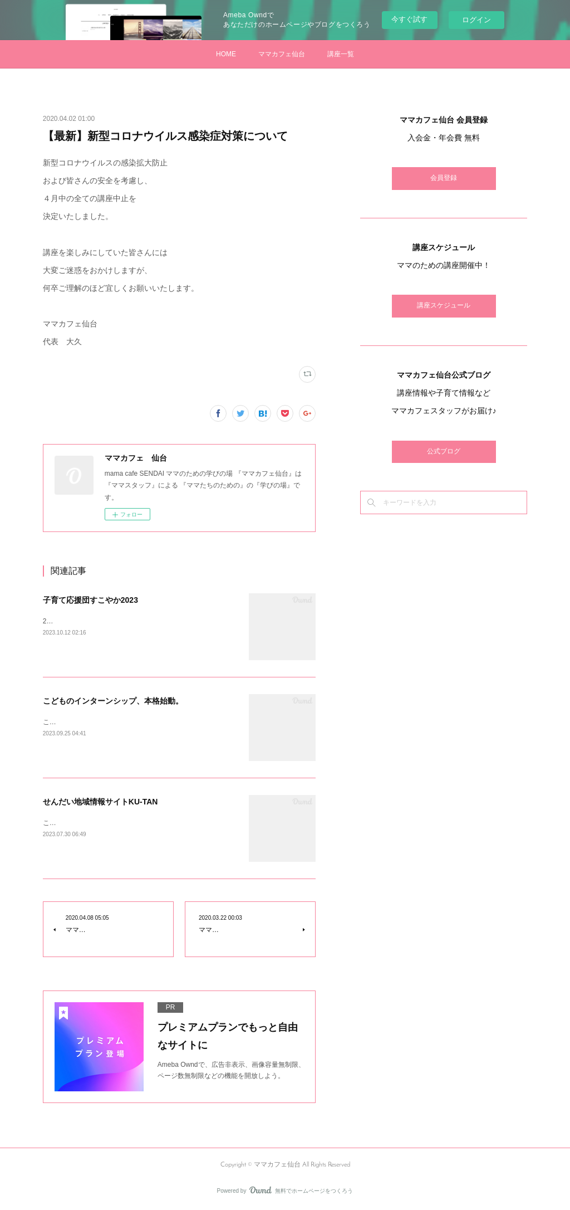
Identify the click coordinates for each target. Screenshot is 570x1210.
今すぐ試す (409, 19)
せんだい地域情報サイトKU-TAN (100, 801)
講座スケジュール (443, 305)
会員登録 (443, 178)
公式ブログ (443, 451)
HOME (226, 54)
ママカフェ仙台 (281, 54)
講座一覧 (340, 54)
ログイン (476, 20)
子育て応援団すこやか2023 (90, 600)
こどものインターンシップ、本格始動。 (113, 700)
